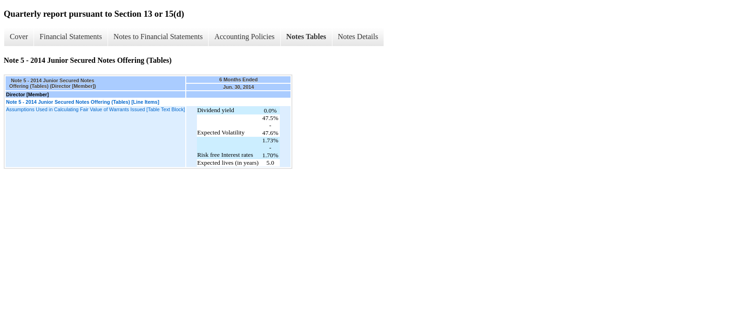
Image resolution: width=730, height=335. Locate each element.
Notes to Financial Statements (158, 36)
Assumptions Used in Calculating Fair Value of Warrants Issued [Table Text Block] (95, 109)
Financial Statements (71, 36)
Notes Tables (306, 36)
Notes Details (358, 36)
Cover (19, 36)
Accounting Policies (244, 36)
